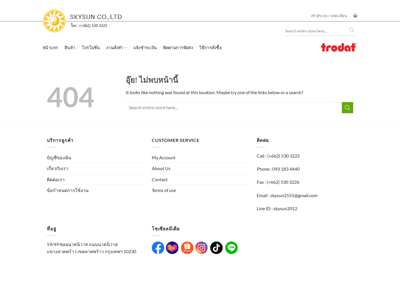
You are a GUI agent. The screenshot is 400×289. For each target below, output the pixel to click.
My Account (164, 157)
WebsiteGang (160, 274)
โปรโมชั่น (91, 47)
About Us (161, 168)
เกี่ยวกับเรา (57, 168)
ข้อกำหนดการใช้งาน (68, 190)
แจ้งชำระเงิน (145, 47)
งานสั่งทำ (116, 47)
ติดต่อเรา (56, 179)
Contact (160, 179)
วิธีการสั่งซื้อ (210, 47)
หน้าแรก (50, 47)
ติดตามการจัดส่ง (178, 47)
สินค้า (69, 47)
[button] (329, 15)
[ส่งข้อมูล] (347, 107)
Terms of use (164, 190)
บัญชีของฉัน (59, 157)
